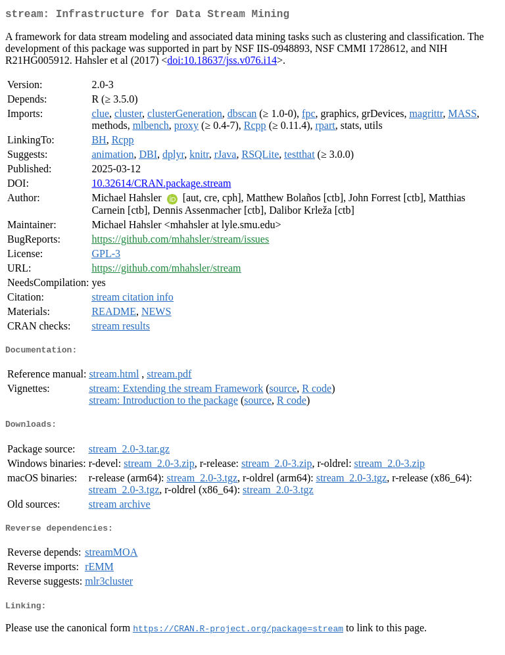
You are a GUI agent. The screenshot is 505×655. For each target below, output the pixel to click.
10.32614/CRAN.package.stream (161, 185)
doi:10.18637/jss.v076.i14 (222, 62)
